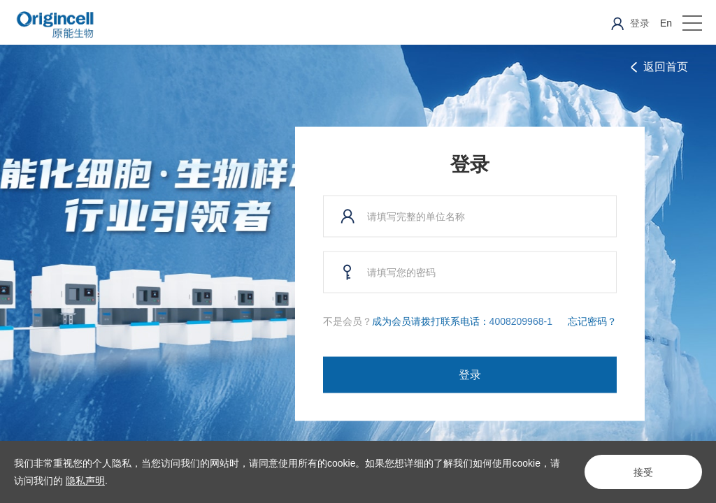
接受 (643, 472)
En (666, 23)
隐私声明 (85, 480)
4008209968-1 (520, 321)
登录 (470, 375)
